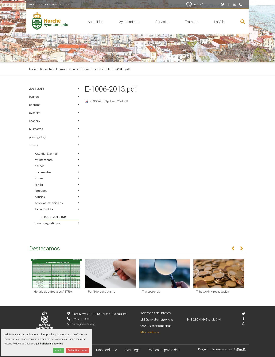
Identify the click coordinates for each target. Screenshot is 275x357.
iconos (39, 178)
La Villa (219, 22)
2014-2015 (36, 88)
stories (73, 69)
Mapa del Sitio (60, 4)
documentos (43, 172)
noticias (40, 197)
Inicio (32, 4)
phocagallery (37, 137)
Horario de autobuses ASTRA (53, 291)
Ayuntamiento (129, 22)
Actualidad (95, 22)
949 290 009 (196, 319)
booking (34, 105)
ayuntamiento (44, 160)
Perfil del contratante (101, 291)
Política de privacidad (164, 350)
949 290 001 (77, 319)
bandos (40, 166)
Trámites (191, 22)
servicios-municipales (49, 203)
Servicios (162, 22)
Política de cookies (51, 343)
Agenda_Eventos (46, 153)
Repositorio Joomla (52, 69)
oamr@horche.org (80, 324)
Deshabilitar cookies (77, 350)
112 (142, 319)
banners (34, 96)
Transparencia (151, 291)
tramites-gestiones (47, 223)
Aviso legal (132, 350)
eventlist (35, 113)
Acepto (58, 350)
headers (34, 121)
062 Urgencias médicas (155, 326)
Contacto (44, 4)
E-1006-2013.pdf (98, 101)
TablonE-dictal (91, 69)
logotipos (41, 190)
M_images (36, 129)
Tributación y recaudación (212, 291)
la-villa (39, 184)
